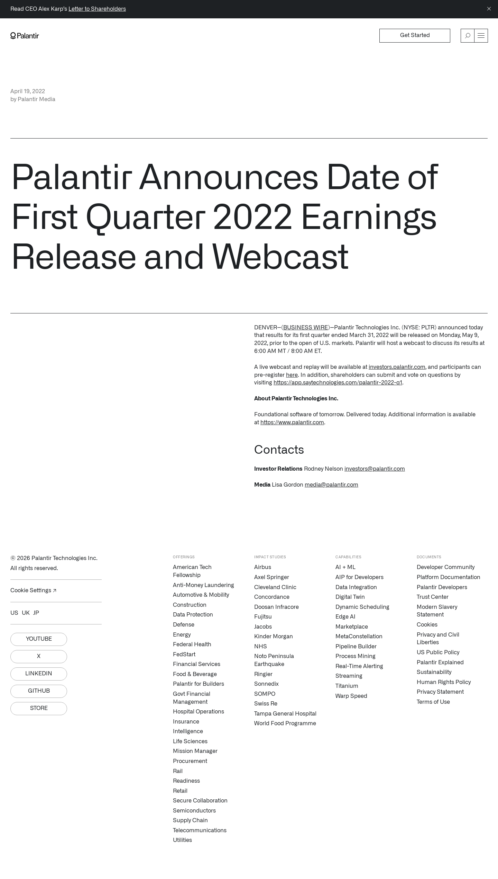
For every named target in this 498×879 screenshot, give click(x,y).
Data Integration (356, 587)
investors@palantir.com (374, 469)
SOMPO (264, 694)
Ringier (263, 674)
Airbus (262, 567)
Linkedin (38, 673)
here (292, 375)
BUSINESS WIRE (305, 327)
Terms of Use (433, 702)
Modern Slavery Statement (437, 611)
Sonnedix (266, 684)
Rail (178, 771)
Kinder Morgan (273, 636)
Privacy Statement (440, 692)
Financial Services (196, 664)
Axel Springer (271, 577)
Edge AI (345, 617)
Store (39, 708)
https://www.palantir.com (292, 422)
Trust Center (433, 597)
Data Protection (193, 615)
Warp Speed (351, 696)
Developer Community (445, 567)
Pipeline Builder (356, 646)
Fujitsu (263, 617)
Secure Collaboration (200, 800)
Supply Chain (190, 820)
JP (36, 613)
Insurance (186, 722)
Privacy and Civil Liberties (438, 639)
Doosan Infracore (276, 607)
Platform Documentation (448, 577)
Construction (189, 605)
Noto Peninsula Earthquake (274, 660)
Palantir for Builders (198, 684)
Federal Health (192, 644)
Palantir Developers (442, 587)
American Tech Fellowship (192, 571)
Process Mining (355, 656)
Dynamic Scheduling (362, 607)
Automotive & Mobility (201, 595)
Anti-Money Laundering (203, 585)
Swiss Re (265, 704)
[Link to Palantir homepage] (24, 36)
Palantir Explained (440, 662)
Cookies (427, 625)
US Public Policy (438, 652)
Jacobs (263, 627)
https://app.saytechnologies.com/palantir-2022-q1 (338, 382)
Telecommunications (200, 830)
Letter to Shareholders (97, 9)
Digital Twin (350, 597)
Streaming (348, 676)
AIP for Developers (359, 577)
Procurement (190, 761)
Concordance (271, 597)
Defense (183, 625)
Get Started (415, 35)
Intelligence (188, 731)
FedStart (184, 654)
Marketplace (351, 627)
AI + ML (345, 567)
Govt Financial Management (191, 698)
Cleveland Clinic (275, 587)
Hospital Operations (198, 711)
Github (39, 691)
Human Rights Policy (444, 682)
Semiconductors (194, 811)
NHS (260, 646)
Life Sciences (190, 741)
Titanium (346, 686)
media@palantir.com (331, 485)
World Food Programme (285, 723)
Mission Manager (195, 751)
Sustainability (434, 672)
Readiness (186, 781)
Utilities (182, 840)
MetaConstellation (358, 636)
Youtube (39, 639)
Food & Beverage (195, 674)
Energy (182, 635)
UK (26, 613)
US (14, 613)
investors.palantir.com (397, 367)
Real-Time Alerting (359, 666)
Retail (180, 791)
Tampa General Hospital (285, 714)
